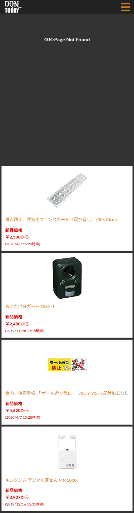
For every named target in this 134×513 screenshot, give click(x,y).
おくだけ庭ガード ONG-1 (30, 306)
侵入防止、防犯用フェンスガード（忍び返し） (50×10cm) (61, 219)
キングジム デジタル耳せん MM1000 (41, 480)
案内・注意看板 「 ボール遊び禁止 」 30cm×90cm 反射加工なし (67, 393)
